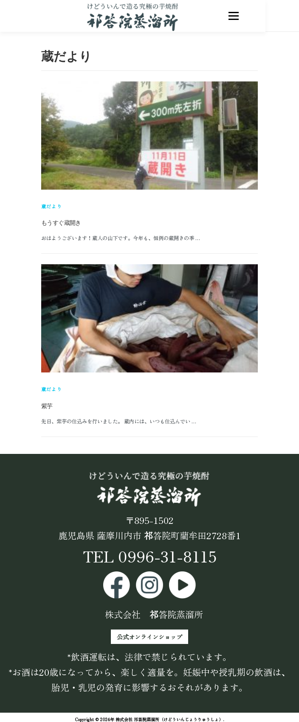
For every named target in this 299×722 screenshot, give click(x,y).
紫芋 (47, 406)
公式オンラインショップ (149, 636)
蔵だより (51, 206)
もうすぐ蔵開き (61, 223)
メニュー (250, 15)
